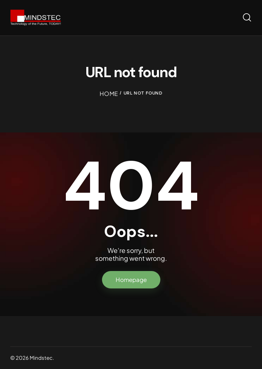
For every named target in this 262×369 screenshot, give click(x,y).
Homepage (131, 279)
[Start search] (247, 17)
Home (109, 93)
